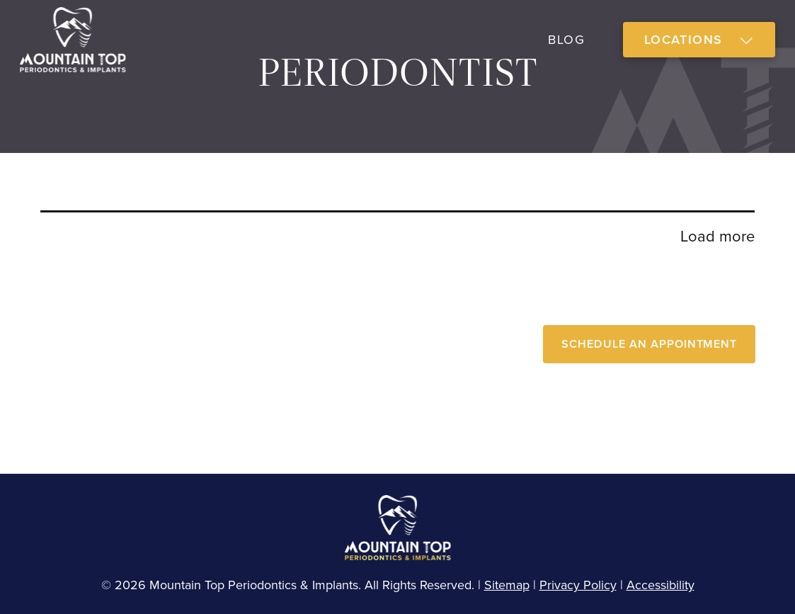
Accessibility (660, 584)
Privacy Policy (578, 584)
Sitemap (507, 584)
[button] (699, 40)
